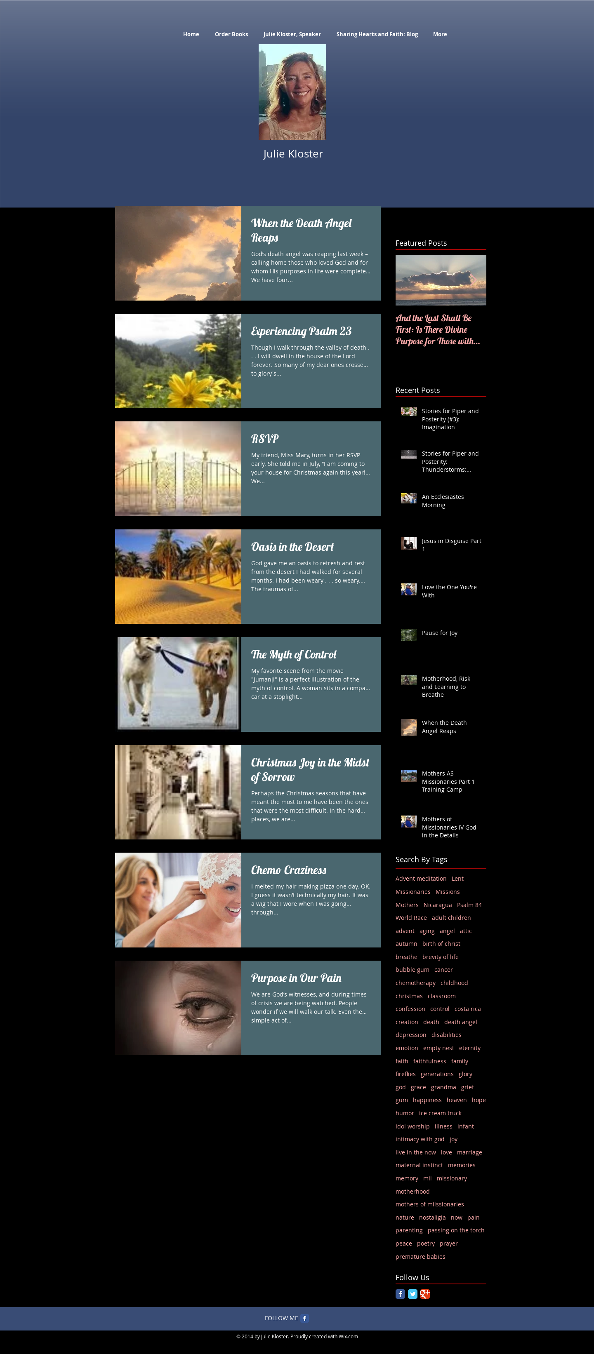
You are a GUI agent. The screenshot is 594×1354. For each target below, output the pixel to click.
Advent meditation (421, 878)
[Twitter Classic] (412, 1294)
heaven (457, 1100)
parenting (409, 1230)
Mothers (407, 905)
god (401, 1087)
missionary (452, 1178)
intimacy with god (420, 1139)
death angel (460, 1022)
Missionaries (413, 892)
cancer (443, 969)
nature (405, 1217)
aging (427, 931)
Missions (448, 892)
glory (465, 1074)
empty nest (438, 1048)
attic (466, 931)
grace (418, 1087)
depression (411, 1035)
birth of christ (441, 943)
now (456, 1217)
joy (453, 1139)
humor (405, 1113)
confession (410, 1009)
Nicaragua (438, 905)
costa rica (468, 1009)
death (431, 1022)
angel (447, 931)
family (459, 1061)
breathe (406, 957)
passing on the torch (456, 1230)
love (446, 1152)
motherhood (413, 1191)
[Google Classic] (425, 1294)
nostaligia (432, 1217)
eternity (470, 1048)
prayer (449, 1243)
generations (437, 1074)
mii (427, 1178)
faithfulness (429, 1061)
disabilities (446, 1035)
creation (407, 1022)
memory (407, 1178)
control (440, 1009)
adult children (451, 917)
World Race (411, 917)
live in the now (416, 1152)
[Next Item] (473, 280)
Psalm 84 (469, 905)
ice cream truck (440, 1113)
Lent (458, 878)
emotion (407, 1048)
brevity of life (440, 957)
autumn (406, 943)
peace (404, 1243)
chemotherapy (416, 983)
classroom (442, 996)
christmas (409, 996)
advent (405, 931)
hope (479, 1100)
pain (473, 1217)
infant (465, 1126)
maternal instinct (419, 1165)
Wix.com (348, 1336)
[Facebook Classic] (400, 1294)
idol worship (413, 1126)
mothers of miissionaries (430, 1204)
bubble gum (412, 969)
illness (444, 1126)
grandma (443, 1087)
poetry (426, 1243)
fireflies (406, 1074)
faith (402, 1061)
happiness (427, 1100)
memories (462, 1165)
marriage (469, 1152)
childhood (454, 983)
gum (402, 1100)
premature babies (421, 1256)
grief (467, 1087)
